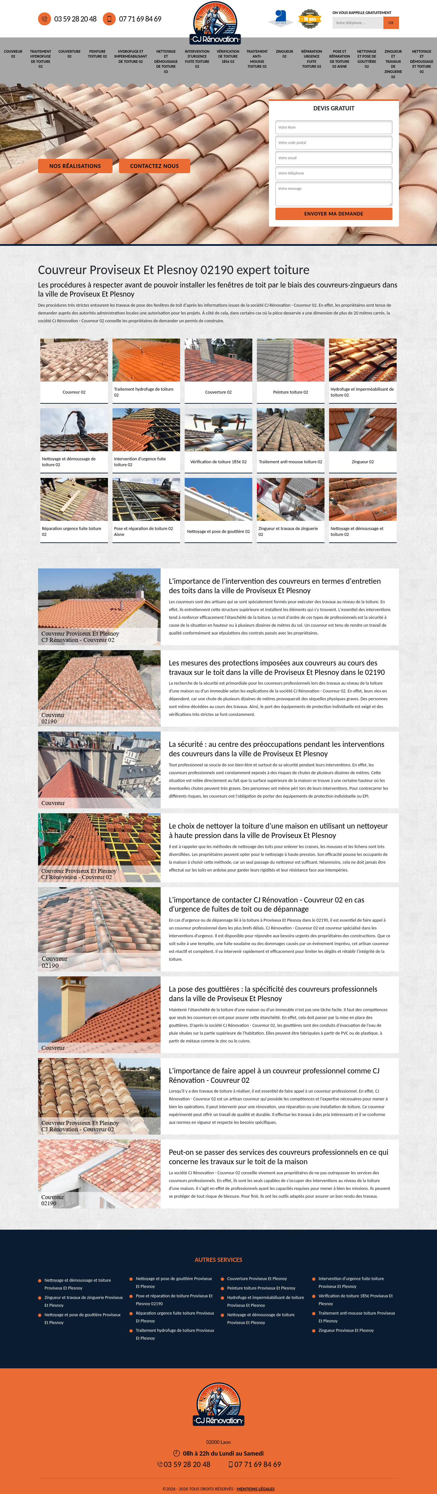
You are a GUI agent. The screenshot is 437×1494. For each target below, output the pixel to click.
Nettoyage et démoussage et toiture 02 (422, 61)
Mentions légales (256, 1483)
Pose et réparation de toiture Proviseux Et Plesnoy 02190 (174, 1294)
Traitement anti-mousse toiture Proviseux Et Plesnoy (357, 1311)
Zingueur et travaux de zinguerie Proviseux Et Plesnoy (84, 1296)
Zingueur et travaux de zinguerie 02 (393, 61)
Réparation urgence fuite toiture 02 (310, 59)
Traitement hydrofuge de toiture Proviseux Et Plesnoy (175, 1328)
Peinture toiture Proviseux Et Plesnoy (261, 1282)
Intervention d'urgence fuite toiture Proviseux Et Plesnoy (351, 1277)
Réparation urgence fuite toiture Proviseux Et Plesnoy (175, 1311)
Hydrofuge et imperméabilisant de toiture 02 (131, 56)
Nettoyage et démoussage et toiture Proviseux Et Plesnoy (78, 1278)
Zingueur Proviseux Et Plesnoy (346, 1325)
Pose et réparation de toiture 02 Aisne (338, 59)
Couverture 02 (70, 54)
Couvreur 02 (14, 54)
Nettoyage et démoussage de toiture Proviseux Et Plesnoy (261, 1313)
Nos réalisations (75, 160)
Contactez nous (154, 160)
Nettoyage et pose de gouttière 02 (365, 59)
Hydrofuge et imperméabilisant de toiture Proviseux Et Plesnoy (265, 1296)
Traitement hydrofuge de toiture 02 (41, 59)
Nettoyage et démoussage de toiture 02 (166, 61)
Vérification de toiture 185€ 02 (226, 56)
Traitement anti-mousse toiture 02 (254, 59)
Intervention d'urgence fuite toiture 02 (196, 59)
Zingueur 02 (282, 54)
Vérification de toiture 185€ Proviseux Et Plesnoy (356, 1294)
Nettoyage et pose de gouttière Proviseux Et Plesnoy (83, 1313)
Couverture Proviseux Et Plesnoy (257, 1273)
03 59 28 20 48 (67, 18)
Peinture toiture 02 (97, 54)
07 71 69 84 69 (132, 18)
